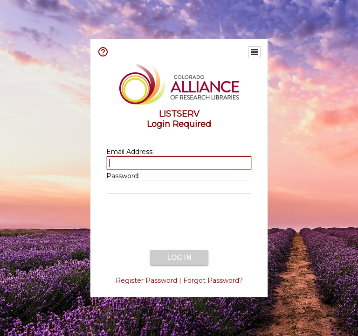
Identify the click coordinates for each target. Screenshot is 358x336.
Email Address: (130, 151)
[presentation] (179, 222)
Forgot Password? (213, 280)
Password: (122, 176)
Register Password (146, 280)
